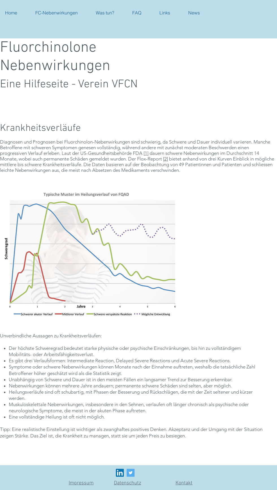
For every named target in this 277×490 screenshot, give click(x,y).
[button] (56, 12)
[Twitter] (131, 473)
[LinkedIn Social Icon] (120, 473)
